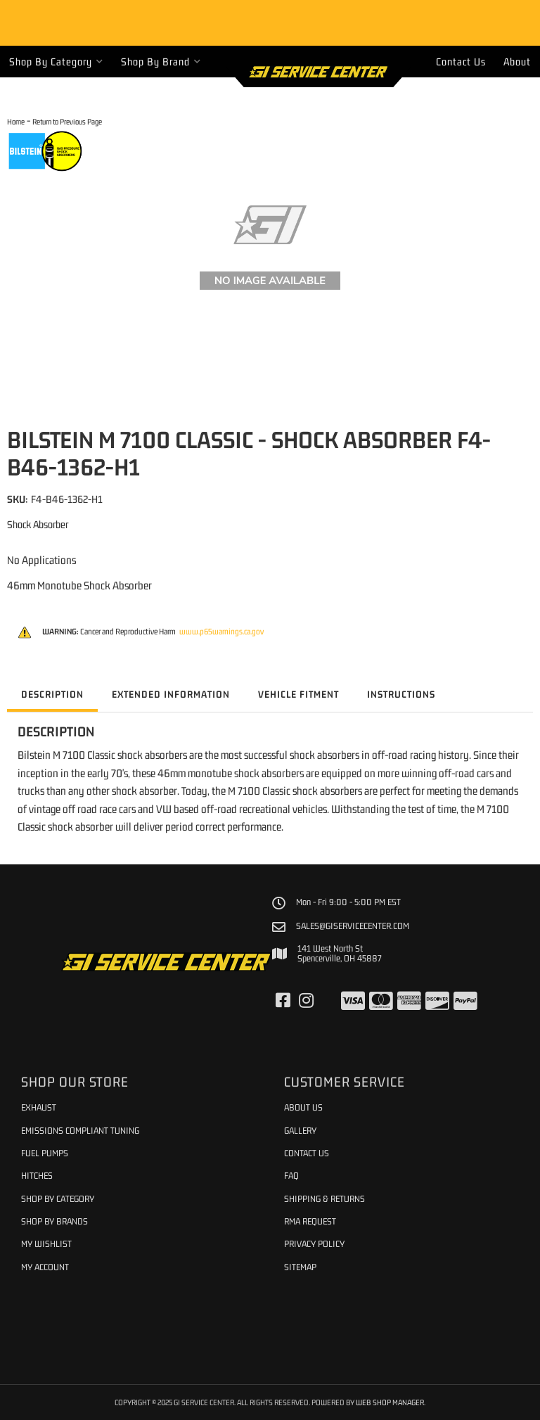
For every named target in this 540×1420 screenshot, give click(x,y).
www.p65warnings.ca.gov (221, 632)
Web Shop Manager (390, 1402)
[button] (56, 61)
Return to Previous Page (67, 121)
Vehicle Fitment (298, 694)
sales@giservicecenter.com (352, 926)
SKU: (17, 499)
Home (16, 121)
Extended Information (171, 694)
